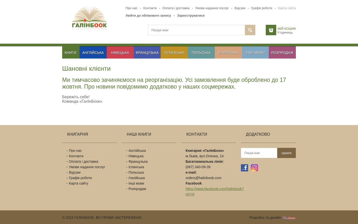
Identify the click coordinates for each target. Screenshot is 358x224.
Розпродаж (282, 53)
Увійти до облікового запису (148, 15)
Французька (147, 53)
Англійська (93, 53)
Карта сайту (287, 8)
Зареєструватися (191, 15)
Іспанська (174, 53)
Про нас (131, 8)
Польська (201, 53)
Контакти (150, 8)
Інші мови (255, 53)
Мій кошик (286, 29)
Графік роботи (261, 8)
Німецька (120, 53)
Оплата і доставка (175, 8)
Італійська (228, 53)
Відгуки (239, 8)
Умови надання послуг (212, 8)
